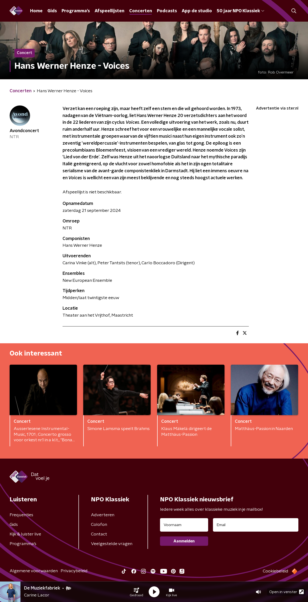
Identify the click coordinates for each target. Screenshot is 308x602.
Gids (52, 11)
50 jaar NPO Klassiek (240, 11)
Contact (99, 534)
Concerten (140, 11)
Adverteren (102, 515)
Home (36, 11)
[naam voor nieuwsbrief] (184, 525)
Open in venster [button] (286, 592)
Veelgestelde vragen (111, 544)
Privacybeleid (74, 571)
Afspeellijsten (109, 11)
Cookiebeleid (275, 571)
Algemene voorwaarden (34, 571)
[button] (136, 592)
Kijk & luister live (25, 534)
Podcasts (167, 11)
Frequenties (21, 515)
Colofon (99, 524)
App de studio (197, 11)
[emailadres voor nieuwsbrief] (255, 525)
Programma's (76, 11)
